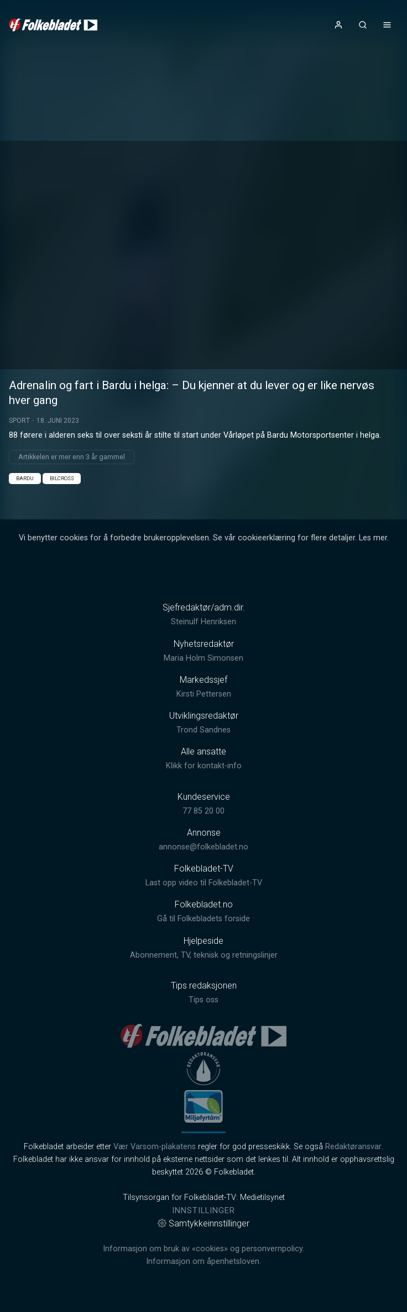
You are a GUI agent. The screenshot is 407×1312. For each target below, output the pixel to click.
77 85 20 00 (203, 811)
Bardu (25, 478)
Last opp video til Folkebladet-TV (203, 883)
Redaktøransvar (353, 1146)
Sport (19, 420)
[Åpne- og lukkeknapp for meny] (387, 25)
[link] (53, 25)
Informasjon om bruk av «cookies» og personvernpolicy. (203, 1248)
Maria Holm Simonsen (203, 658)
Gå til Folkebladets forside (203, 918)
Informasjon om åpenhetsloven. (203, 1261)
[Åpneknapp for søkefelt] (363, 25)
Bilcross (62, 478)
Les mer (373, 538)
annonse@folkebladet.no (203, 847)
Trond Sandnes (203, 730)
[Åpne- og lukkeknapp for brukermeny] (338, 25)
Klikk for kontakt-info (204, 766)
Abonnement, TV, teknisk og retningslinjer (204, 955)
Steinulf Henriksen (203, 621)
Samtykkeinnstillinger (203, 1223)
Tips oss (203, 1000)
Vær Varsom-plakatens (154, 1146)
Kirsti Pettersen (203, 694)
